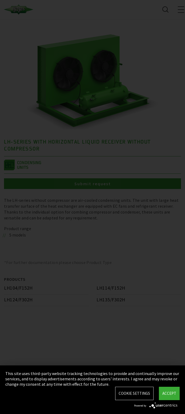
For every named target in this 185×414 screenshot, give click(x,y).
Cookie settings (134, 393)
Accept (169, 393)
